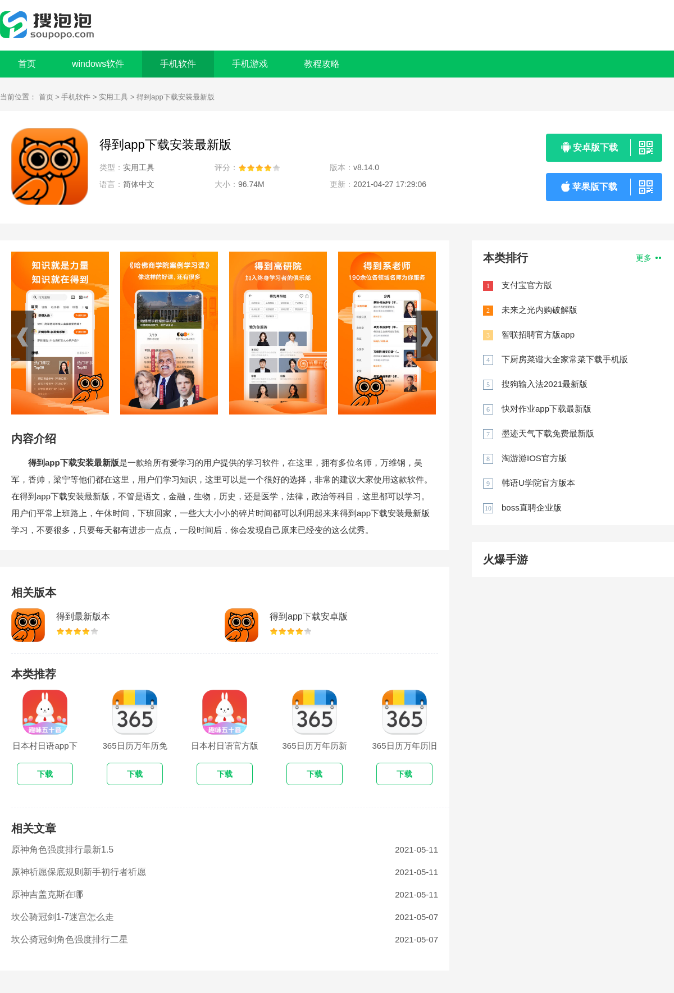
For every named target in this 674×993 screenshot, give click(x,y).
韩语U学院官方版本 (538, 483)
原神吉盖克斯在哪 (47, 894)
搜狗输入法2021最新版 (545, 384)
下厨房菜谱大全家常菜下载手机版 (565, 359)
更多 (648, 257)
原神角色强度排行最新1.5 (62, 849)
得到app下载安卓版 (309, 616)
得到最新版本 (83, 616)
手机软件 (75, 97)
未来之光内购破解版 (539, 310)
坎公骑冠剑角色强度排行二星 (69, 939)
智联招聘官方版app (538, 334)
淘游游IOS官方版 (534, 458)
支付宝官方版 (527, 285)
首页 (27, 64)
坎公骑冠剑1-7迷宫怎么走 (62, 917)
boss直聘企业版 (532, 507)
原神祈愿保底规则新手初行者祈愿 (78, 872)
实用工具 (113, 97)
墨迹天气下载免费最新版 (548, 433)
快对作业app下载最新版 (546, 408)
